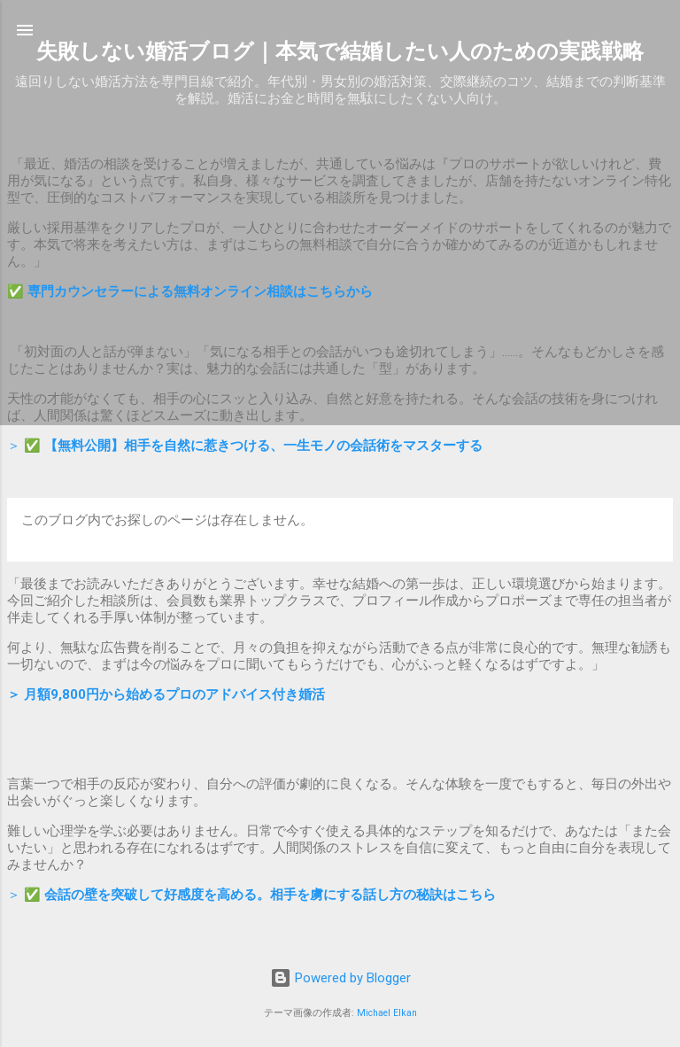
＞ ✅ (245, 446)
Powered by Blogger (340, 978)
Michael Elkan (387, 1013)
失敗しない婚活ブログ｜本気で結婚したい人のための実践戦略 (340, 51)
